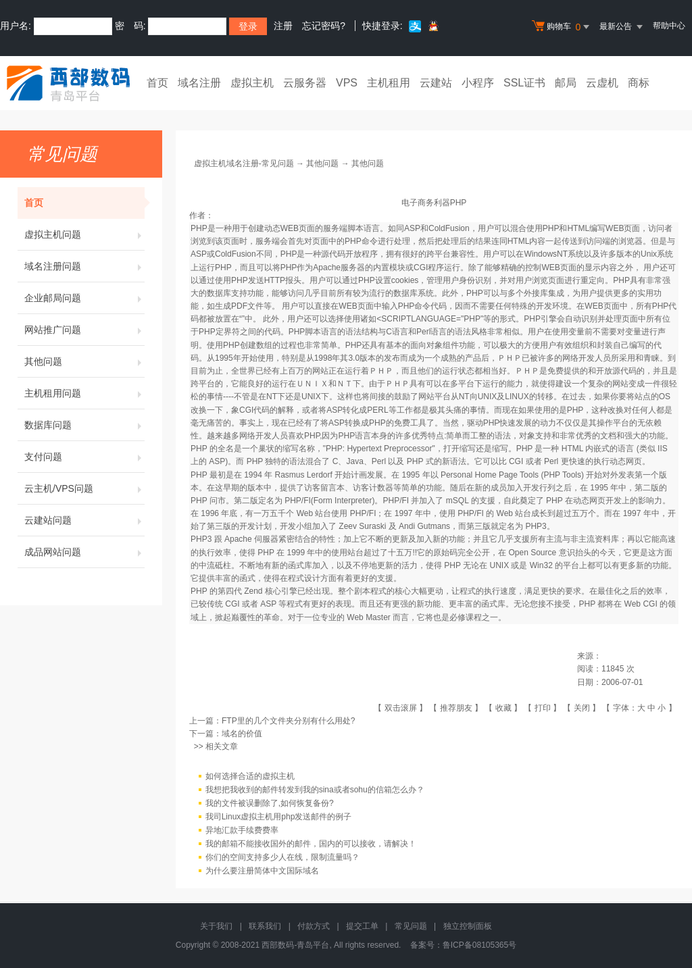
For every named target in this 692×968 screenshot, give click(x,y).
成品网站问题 (84, 551)
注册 (283, 25)
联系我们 (265, 926)
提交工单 (362, 926)
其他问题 (84, 361)
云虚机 (602, 82)
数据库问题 (84, 424)
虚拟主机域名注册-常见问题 (244, 163)
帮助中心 (669, 25)
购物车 (562, 27)
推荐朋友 (456, 708)
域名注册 (199, 82)
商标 (638, 82)
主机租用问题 (84, 393)
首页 (157, 82)
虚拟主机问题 (84, 234)
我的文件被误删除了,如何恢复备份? (269, 803)
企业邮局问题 (84, 297)
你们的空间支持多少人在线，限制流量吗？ (282, 857)
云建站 (436, 82)
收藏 (503, 708)
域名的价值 (242, 733)
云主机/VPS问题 (84, 488)
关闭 (582, 708)
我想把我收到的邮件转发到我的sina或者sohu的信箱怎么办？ (314, 789)
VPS (346, 82)
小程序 (478, 82)
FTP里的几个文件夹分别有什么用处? (288, 720)
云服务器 (304, 82)
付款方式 (313, 926)
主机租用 (388, 82)
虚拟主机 (252, 82)
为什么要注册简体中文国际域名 (262, 870)
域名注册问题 (84, 266)
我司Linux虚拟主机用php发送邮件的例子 (278, 816)
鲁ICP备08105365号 (479, 945)
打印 (543, 708)
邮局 (565, 82)
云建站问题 (84, 520)
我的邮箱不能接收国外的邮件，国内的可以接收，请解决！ (310, 843)
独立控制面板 (467, 926)
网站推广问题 (84, 329)
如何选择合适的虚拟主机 (250, 776)
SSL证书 (524, 82)
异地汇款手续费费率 (241, 830)
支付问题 (84, 456)
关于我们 (216, 926)
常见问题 (411, 926)
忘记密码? (323, 25)
